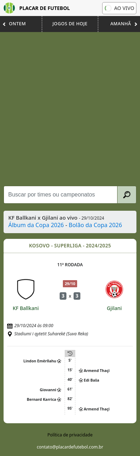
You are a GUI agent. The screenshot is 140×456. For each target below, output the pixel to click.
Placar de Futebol (37, 8)
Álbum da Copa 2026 (36, 225)
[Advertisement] (70, 109)
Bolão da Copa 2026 (95, 225)
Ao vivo (119, 7)
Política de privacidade (70, 435)
